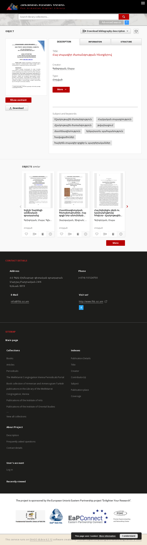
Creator (75, 371)
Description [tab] (64, 42)
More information (107, 536)
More (115, 243)
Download (15, 108)
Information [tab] (95, 42)
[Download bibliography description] (34, 234)
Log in (10, 469)
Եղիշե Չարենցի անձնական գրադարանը (33, 213)
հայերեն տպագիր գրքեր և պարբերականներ (82, 142)
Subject (75, 383)
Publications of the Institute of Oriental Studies (31, 406)
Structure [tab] (126, 42)
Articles (10, 364)
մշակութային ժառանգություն (72, 125)
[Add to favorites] (136, 31)
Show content (18, 99)
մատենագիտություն (67, 131)
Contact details (14, 447)
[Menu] (143, 3)
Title (73, 364)
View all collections (16, 416)
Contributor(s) (78, 377)
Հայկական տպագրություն (114, 119)
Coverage (76, 396)
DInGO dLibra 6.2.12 (41, 539)
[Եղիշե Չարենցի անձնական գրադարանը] (38, 190)
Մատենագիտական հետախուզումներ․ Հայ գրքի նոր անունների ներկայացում (72, 213)
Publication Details (80, 358)
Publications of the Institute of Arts (25, 400)
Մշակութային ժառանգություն (73, 119)
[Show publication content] (42, 234)
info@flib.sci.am (20, 301)
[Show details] (50, 234)
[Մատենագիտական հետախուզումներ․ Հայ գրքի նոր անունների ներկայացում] (73, 190)
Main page (11, 340)
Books (10, 358)
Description (13, 435)
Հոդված (57, 79)
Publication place (80, 389)
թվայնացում (105, 125)
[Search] (124, 17)
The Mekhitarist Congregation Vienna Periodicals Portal (35, 377)
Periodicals (12, 371)
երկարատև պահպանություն (104, 131)
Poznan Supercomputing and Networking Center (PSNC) (109, 539)
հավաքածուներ (64, 137)
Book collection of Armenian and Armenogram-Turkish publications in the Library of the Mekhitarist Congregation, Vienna (35, 389)
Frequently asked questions (21, 441)
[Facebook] (81, 307)
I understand (128, 536)
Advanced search (111, 22)
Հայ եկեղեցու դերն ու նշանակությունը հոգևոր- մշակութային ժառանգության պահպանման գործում (107, 213)
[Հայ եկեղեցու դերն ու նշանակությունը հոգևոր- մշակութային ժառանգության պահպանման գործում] (108, 190)
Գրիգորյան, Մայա (64, 68)
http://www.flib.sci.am (91, 301)
